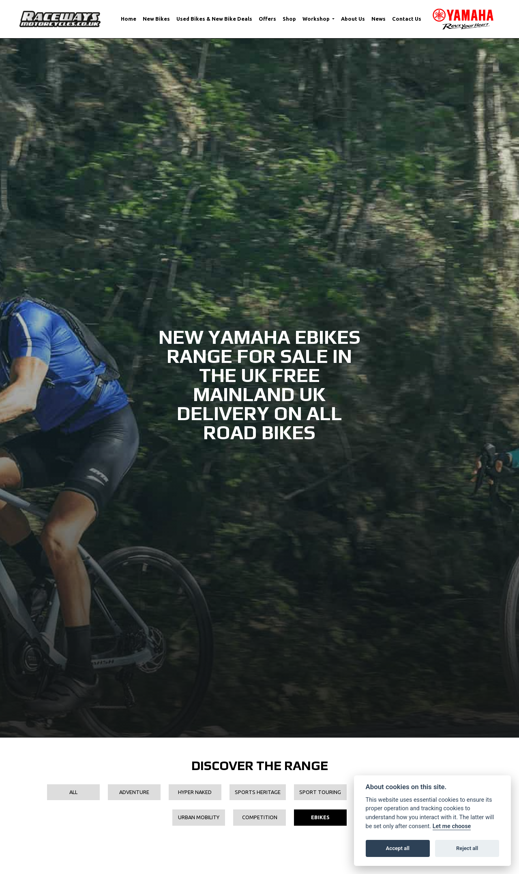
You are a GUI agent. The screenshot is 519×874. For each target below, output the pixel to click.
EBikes (320, 817)
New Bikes (156, 19)
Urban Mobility (198, 817)
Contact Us (406, 19)
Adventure (134, 792)
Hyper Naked (195, 792)
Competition (259, 817)
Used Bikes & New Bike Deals (214, 19)
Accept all (398, 848)
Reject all (467, 848)
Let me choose (452, 826)
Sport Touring (320, 792)
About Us (353, 19)
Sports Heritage (258, 792)
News (378, 19)
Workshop (316, 19)
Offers (267, 19)
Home (128, 19)
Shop (289, 19)
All (73, 792)
